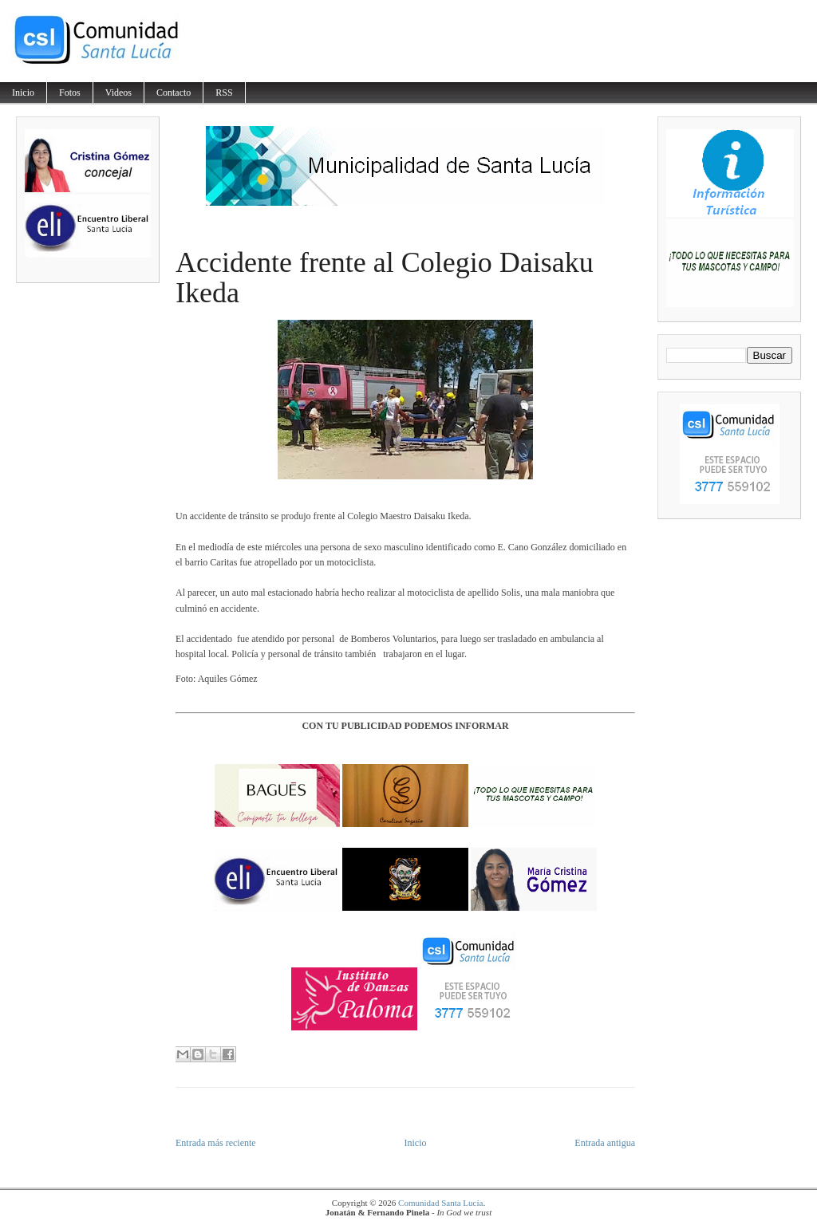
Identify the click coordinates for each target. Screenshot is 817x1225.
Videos (118, 92)
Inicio (23, 92)
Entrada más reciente (216, 1142)
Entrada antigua (604, 1142)
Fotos (70, 92)
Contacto (173, 92)
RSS (223, 92)
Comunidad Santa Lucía (440, 1202)
